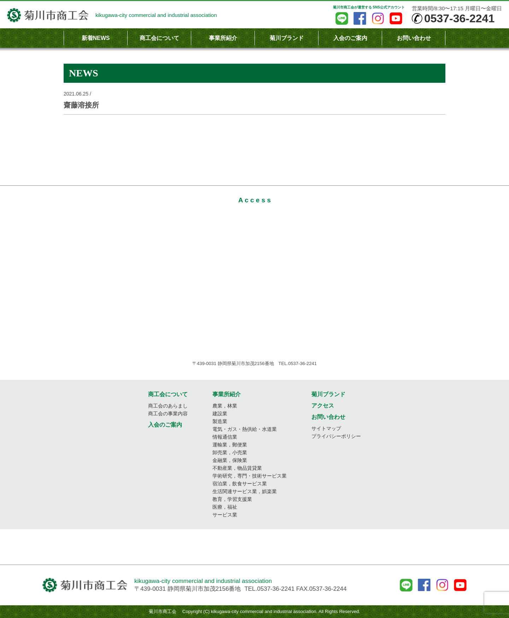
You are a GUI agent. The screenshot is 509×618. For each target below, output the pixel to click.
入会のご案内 (350, 38)
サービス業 (224, 515)
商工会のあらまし (168, 406)
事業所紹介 (223, 38)
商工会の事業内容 (168, 413)
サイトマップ (326, 428)
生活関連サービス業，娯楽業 (244, 491)
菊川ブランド (287, 38)
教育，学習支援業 (232, 499)
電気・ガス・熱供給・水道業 (244, 429)
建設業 (219, 413)
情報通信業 (224, 437)
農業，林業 (224, 406)
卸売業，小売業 (229, 452)
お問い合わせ (414, 38)
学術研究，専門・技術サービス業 (249, 476)
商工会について (159, 38)
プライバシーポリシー (336, 436)
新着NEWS (96, 38)
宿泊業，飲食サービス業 (239, 483)
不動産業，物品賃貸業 (237, 468)
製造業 (219, 421)
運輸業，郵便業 (229, 444)
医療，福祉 (224, 507)
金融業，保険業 (229, 460)
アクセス (322, 406)
